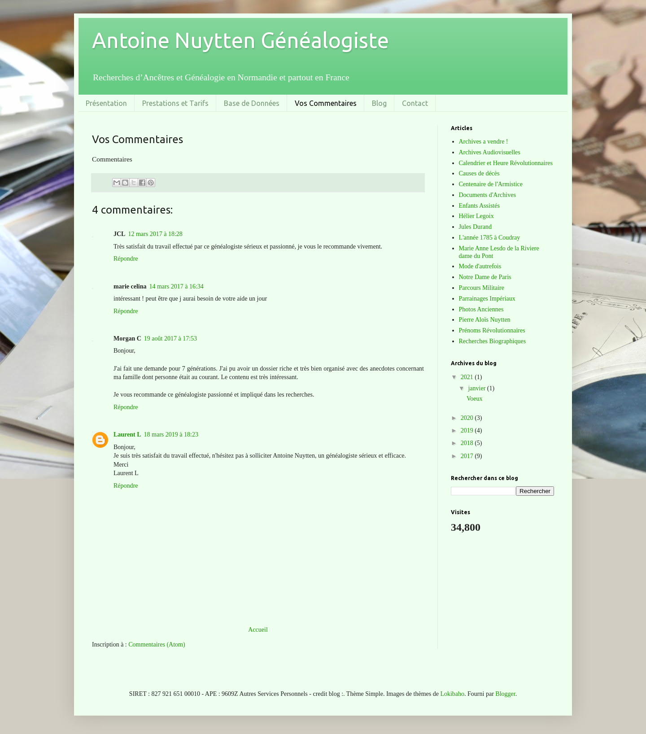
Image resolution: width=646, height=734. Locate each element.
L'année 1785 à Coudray (489, 237)
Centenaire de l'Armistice (491, 184)
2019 (468, 430)
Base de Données (251, 103)
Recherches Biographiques (492, 341)
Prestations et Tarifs (175, 103)
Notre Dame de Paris (485, 277)
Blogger (505, 693)
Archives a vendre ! (483, 141)
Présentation (106, 103)
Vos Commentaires (326, 103)
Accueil (258, 629)
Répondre (125, 258)
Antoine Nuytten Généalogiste (240, 40)
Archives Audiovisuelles (489, 152)
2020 (468, 418)
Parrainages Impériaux (487, 298)
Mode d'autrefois (480, 266)
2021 (468, 377)
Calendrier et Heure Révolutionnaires (506, 163)
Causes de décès (479, 173)
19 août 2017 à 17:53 (170, 338)
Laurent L (127, 434)
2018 (468, 443)
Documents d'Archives (487, 195)
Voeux (475, 398)
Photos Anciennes (481, 309)
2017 (468, 456)
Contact (415, 103)
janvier (477, 388)
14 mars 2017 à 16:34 (176, 286)
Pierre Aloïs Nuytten (485, 319)
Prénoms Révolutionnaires (492, 330)
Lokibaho (452, 693)
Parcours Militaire (481, 287)
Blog (379, 103)
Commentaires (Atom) (156, 644)
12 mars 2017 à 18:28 (155, 234)
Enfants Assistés (479, 205)
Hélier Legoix (476, 216)
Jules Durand (475, 226)
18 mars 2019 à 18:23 (171, 434)
